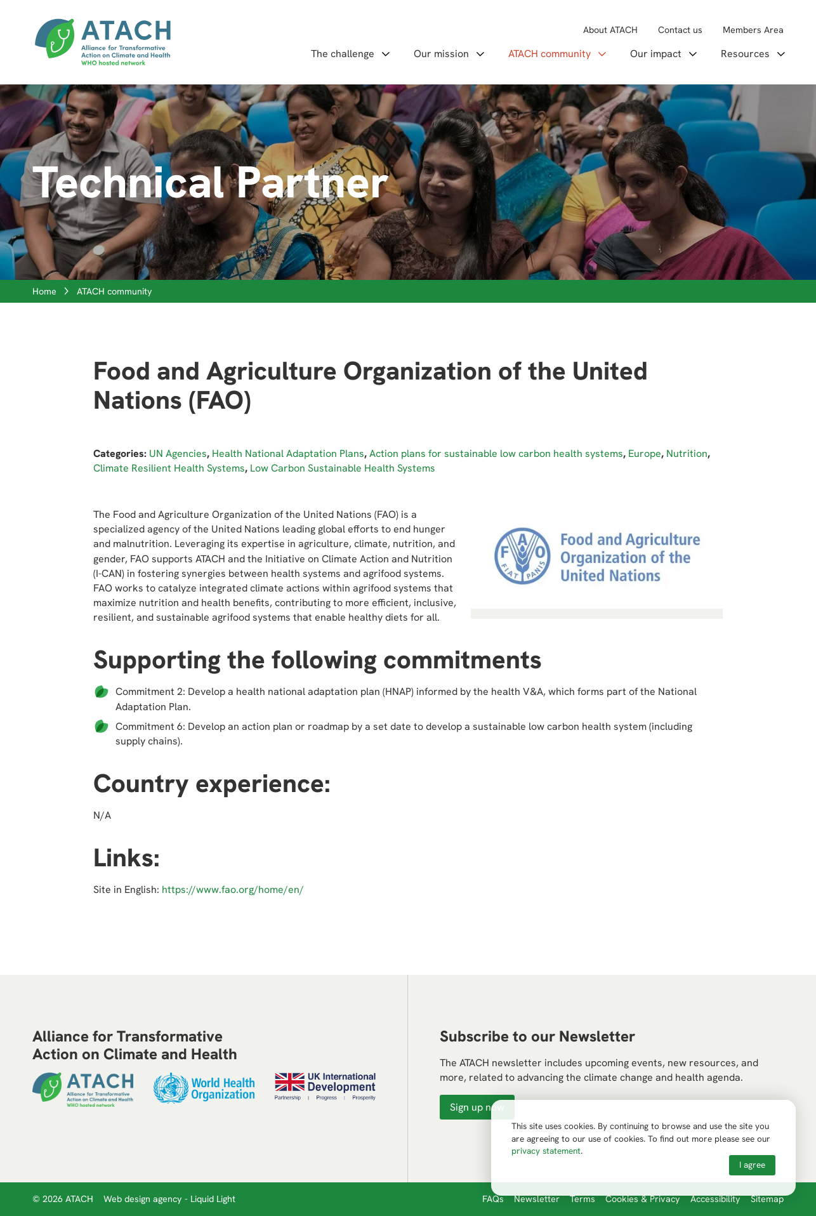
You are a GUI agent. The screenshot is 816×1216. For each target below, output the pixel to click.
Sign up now (477, 1107)
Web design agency (144, 1199)
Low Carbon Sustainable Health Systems (342, 468)
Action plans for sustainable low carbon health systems (496, 453)
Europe (644, 453)
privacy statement (546, 1150)
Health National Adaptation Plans (288, 453)
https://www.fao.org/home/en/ (233, 889)
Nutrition (686, 453)
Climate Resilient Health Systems (169, 468)
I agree (752, 1164)
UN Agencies (178, 453)
